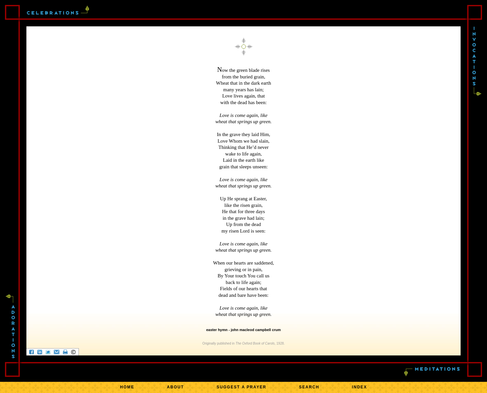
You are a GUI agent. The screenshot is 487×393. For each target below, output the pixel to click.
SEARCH (309, 387)
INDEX (359, 387)
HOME (127, 387)
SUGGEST (241, 387)
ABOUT (175, 387)
